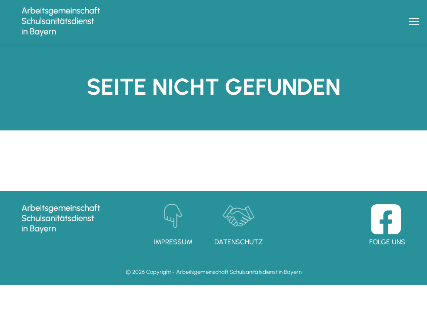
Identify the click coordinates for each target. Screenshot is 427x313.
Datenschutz (238, 242)
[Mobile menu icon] (414, 21)
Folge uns (387, 242)
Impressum (173, 242)
